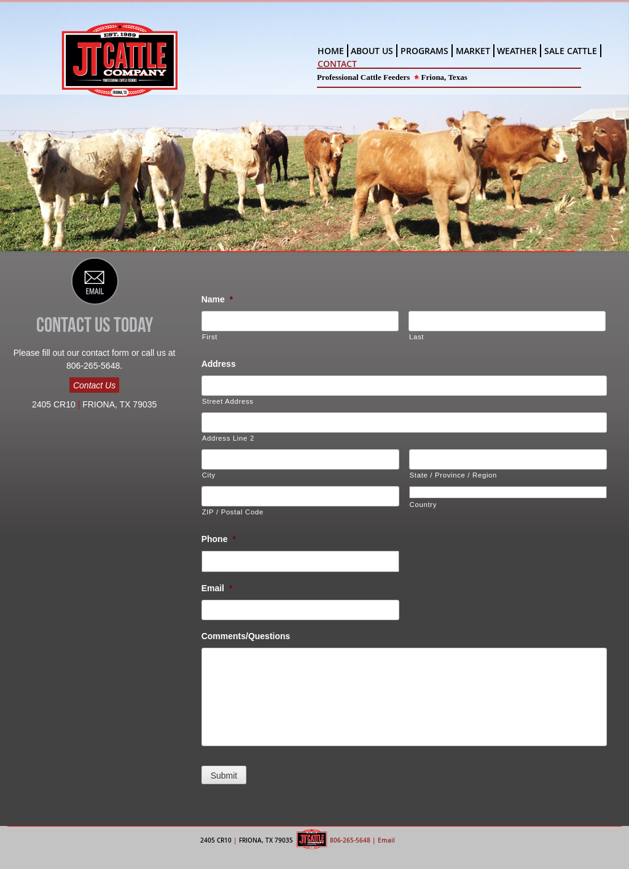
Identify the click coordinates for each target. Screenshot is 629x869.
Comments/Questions (246, 636)
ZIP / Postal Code (233, 512)
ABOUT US (372, 51)
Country (423, 504)
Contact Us (94, 385)
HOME (331, 51)
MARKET (473, 51)
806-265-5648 (350, 840)
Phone (218, 539)
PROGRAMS (424, 51)
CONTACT (337, 63)
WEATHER (517, 51)
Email (217, 588)
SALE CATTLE (570, 51)
